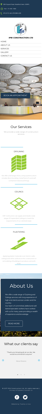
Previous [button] (3, 360)
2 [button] (21, 375)
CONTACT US (6, 56)
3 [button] (24, 375)
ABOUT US (5, 45)
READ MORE (14, 324)
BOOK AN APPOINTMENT (15, 95)
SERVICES (5, 49)
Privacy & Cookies (16, 390)
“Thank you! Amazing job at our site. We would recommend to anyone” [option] (21, 356)
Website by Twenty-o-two (21, 404)
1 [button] (18, 375)
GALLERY (5, 52)
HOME (3, 41)
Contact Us (28, 390)
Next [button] (39, 360)
